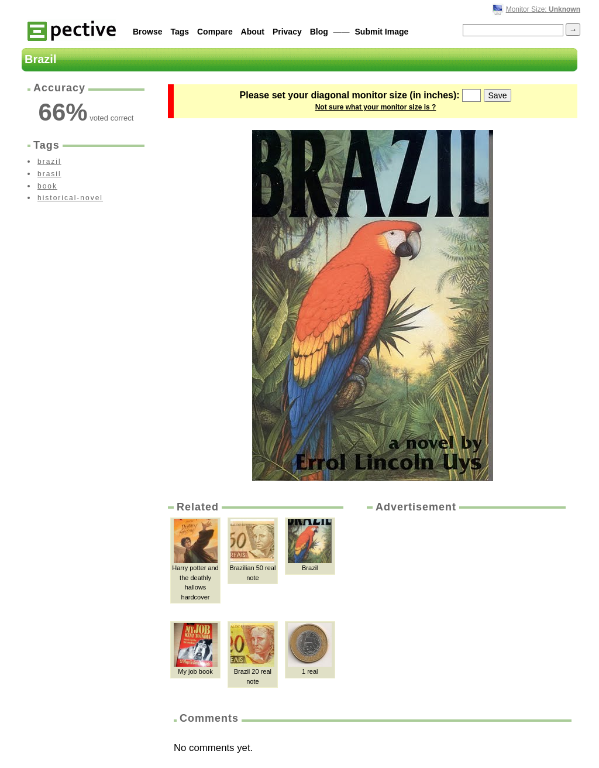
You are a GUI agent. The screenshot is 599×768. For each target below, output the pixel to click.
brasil (49, 174)
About (252, 31)
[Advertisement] (465, 602)
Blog (319, 31)
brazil (49, 161)
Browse (148, 31)
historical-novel (70, 198)
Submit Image (382, 31)
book (47, 186)
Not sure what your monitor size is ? (375, 107)
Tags (179, 31)
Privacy (287, 31)
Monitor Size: (543, 9)
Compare (215, 31)
